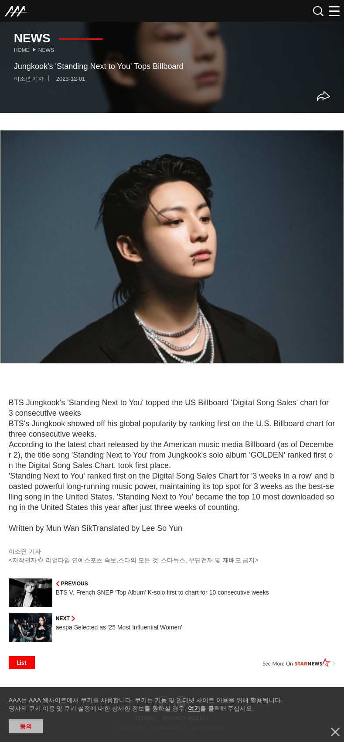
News (46, 50)
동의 (26, 726)
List (22, 662)
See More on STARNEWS (299, 662)
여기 (194, 708)
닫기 (335, 732)
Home (22, 50)
